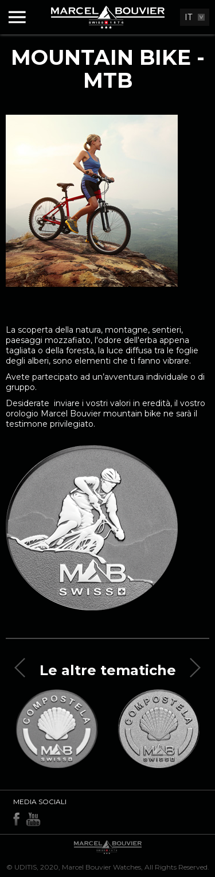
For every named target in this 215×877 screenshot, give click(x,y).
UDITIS (25, 867)
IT (188, 17)
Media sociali (40, 801)
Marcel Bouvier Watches (101, 867)
